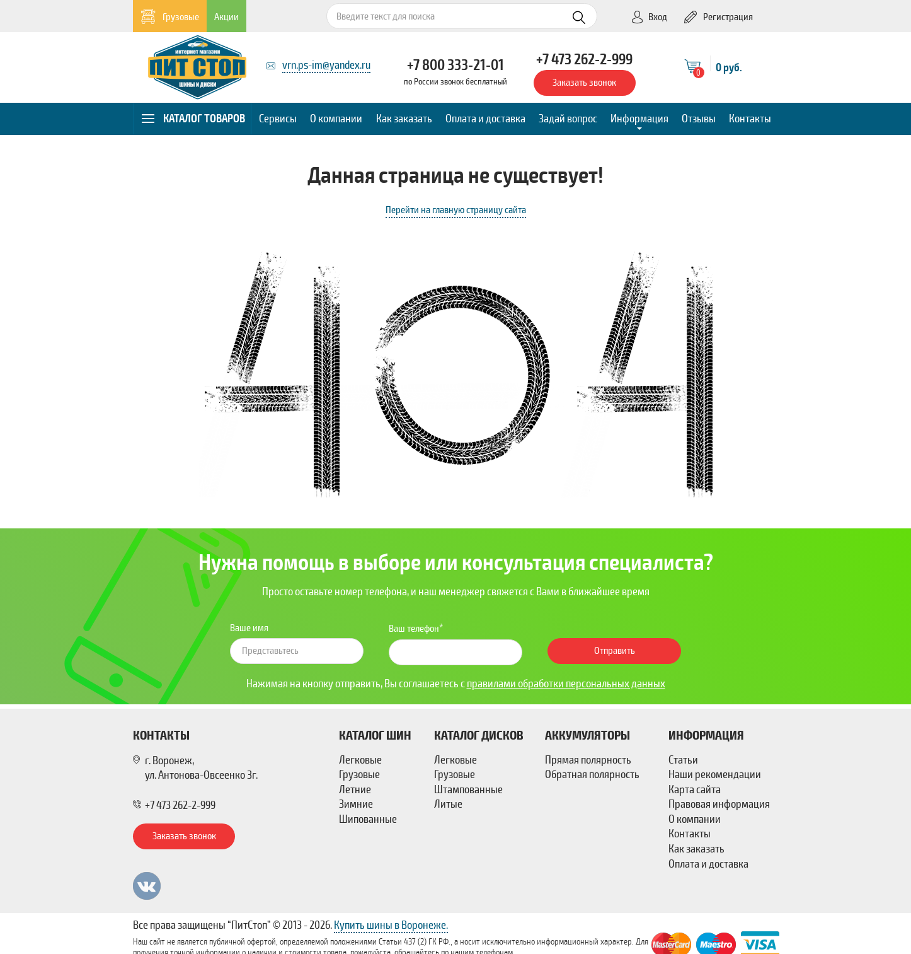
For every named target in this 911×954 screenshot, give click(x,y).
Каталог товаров (193, 118)
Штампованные (468, 789)
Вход (649, 17)
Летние (355, 789)
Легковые (360, 760)
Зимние (356, 804)
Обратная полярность (592, 774)
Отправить (614, 650)
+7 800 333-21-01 (455, 64)
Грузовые (169, 17)
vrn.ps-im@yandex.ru (326, 65)
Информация (639, 118)
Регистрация (718, 17)
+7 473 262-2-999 (584, 59)
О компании (336, 118)
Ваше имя (249, 628)
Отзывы (699, 118)
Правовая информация (719, 804)
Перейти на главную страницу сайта (456, 210)
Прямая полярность (588, 760)
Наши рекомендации (714, 774)
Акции (226, 17)
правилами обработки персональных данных (566, 683)
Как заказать (404, 118)
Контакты (750, 118)
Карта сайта (694, 789)
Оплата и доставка (485, 118)
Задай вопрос (568, 118)
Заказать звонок (584, 82)
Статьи (683, 760)
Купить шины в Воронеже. (391, 925)
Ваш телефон (414, 628)
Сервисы (278, 118)
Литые (448, 804)
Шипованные (368, 819)
